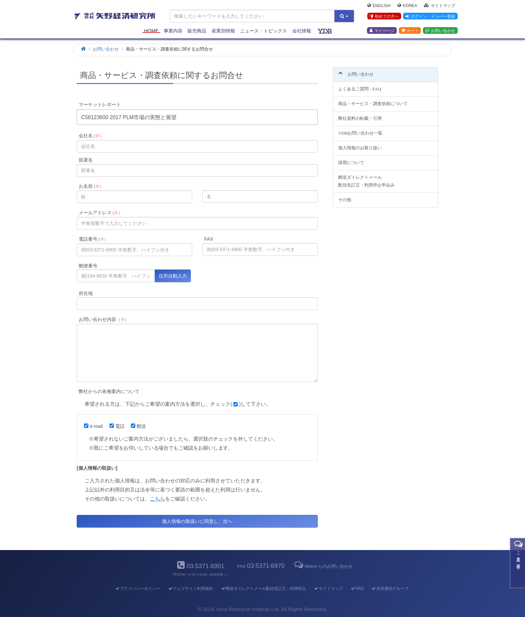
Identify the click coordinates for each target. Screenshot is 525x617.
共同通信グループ (389, 588)
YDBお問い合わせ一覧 (360, 129)
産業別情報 (223, 30)
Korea (407, 5)
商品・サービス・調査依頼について (373, 99)
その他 (344, 195)
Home (151, 30)
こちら (157, 499)
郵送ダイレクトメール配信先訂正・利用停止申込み (366, 177)
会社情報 (301, 30)
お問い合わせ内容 (104, 319)
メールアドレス (101, 212)
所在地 (86, 293)
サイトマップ (439, 5)
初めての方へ (384, 16)
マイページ (382, 30)
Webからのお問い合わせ (323, 566)
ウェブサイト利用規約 (190, 588)
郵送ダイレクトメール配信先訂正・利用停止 (263, 588)
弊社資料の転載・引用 (360, 114)
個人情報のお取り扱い (360, 143)
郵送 (138, 426)
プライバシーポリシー (137, 588)
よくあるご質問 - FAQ (359, 85)
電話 (117, 426)
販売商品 (197, 30)
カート (410, 30)
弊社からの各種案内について (109, 391)
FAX (208, 239)
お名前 (91, 186)
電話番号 (93, 239)
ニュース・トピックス (263, 30)
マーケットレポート (100, 104)
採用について (351, 158)
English (379, 5)
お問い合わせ (440, 30)
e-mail (93, 426)
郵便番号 (88, 265)
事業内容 (173, 30)
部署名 (86, 160)
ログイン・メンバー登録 (430, 16)
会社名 (91, 135)
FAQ (357, 588)
